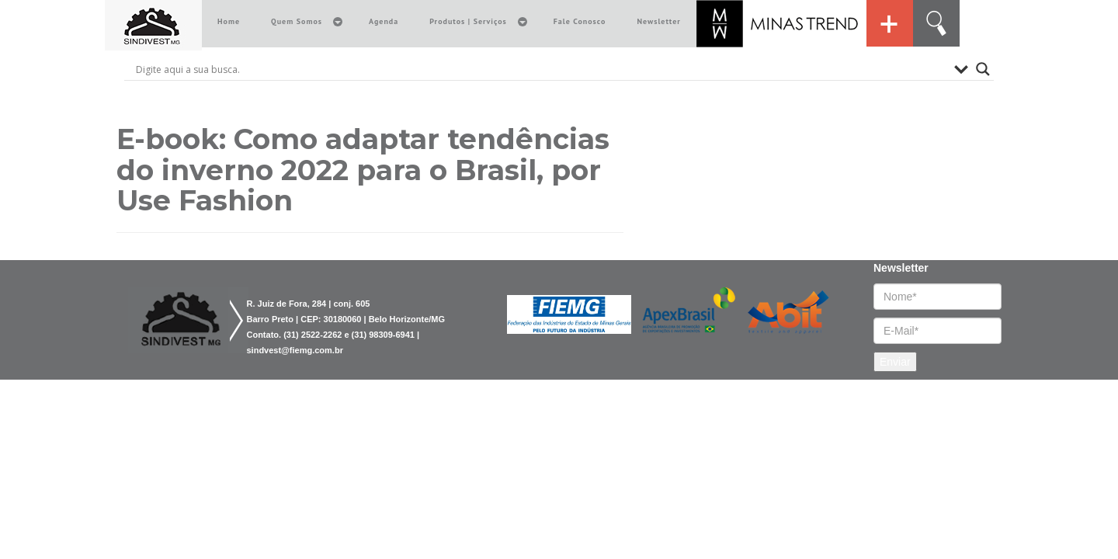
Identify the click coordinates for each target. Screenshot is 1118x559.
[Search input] (541, 69)
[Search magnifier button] (983, 69)
